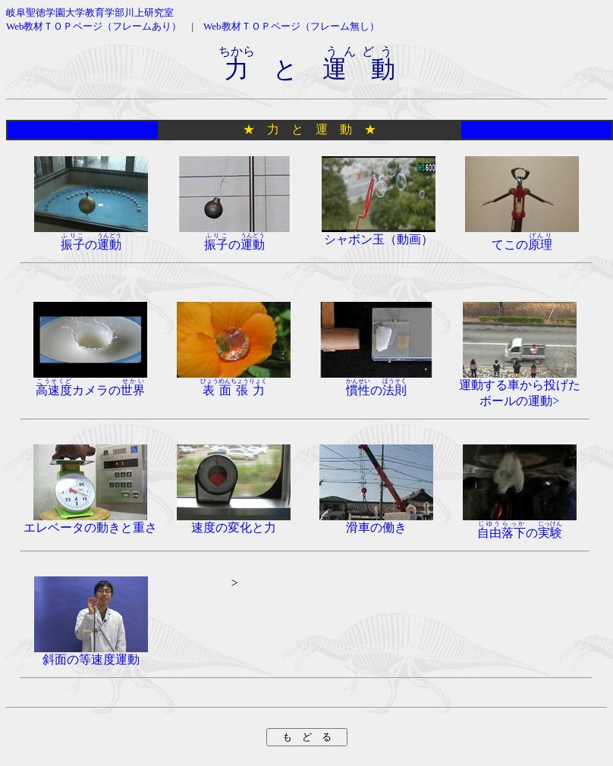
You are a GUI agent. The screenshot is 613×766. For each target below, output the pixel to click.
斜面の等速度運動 (91, 654)
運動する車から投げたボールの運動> (519, 387)
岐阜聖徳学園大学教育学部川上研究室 (90, 12)
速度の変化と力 (234, 522)
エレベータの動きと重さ (90, 522)
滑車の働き (376, 522)
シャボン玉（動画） (378, 233)
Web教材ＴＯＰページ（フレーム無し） (291, 26)
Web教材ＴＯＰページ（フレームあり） (94, 26)
